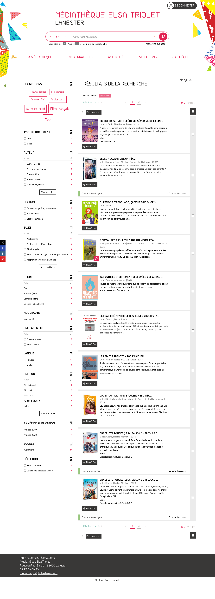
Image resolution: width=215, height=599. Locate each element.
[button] (39, 57)
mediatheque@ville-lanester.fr (38, 589)
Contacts (116, 595)
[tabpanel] (107, 317)
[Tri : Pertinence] (93, 112)
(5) (48, 192)
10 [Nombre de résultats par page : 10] (182, 103)
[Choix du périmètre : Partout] (58, 36)
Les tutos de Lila (109, 141)
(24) (48, 267)
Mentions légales (103, 595)
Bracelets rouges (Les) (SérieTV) (116, 472)
